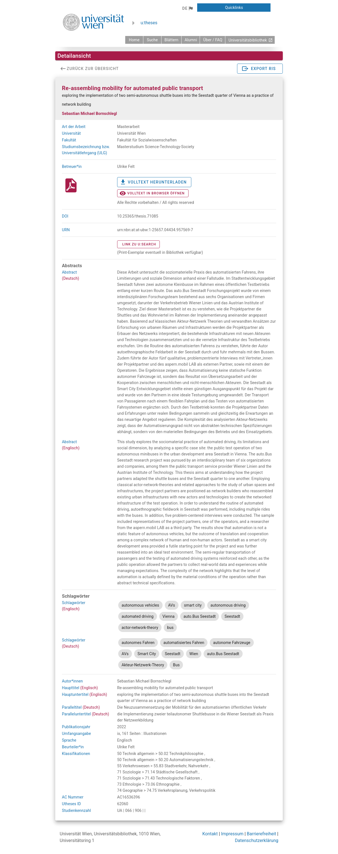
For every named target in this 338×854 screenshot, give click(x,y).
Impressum (232, 833)
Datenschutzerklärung (256, 840)
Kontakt (210, 833)
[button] (187, 8)
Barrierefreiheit (261, 833)
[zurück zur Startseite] (134, 40)
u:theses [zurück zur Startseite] (149, 22)
